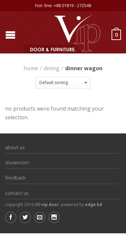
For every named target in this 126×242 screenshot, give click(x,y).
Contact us (17, 193)
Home (31, 68)
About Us (15, 147)
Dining (51, 68)
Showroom (17, 162)
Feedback (15, 177)
